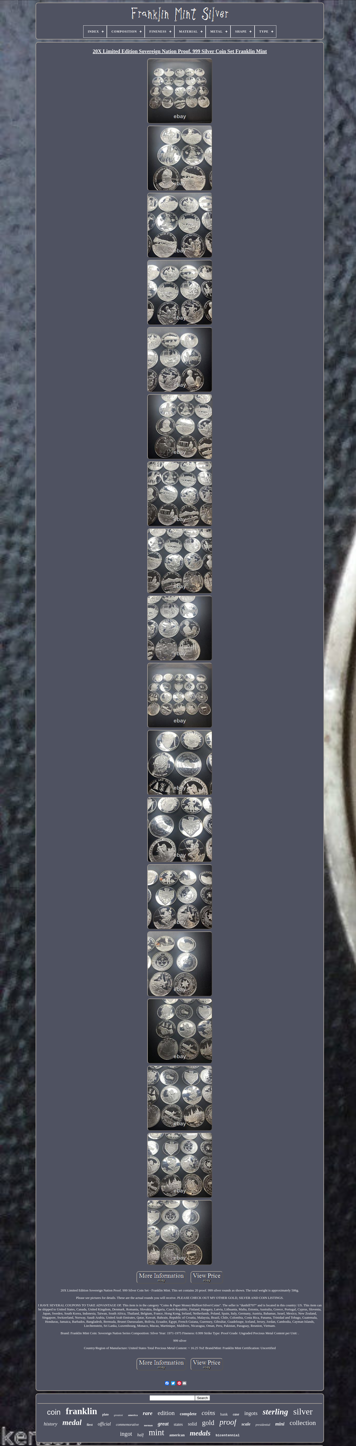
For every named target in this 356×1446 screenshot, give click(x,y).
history (50, 1424)
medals (200, 1433)
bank (224, 1414)
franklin (81, 1411)
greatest (118, 1415)
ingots (250, 1413)
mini (280, 1424)
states (178, 1424)
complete (188, 1413)
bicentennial (228, 1435)
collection (303, 1423)
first (90, 1425)
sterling (275, 1411)
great (163, 1424)
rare (148, 1413)
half (140, 1435)
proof (227, 1422)
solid (192, 1424)
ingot (126, 1434)
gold (208, 1423)
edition (166, 1413)
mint (156, 1432)
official (104, 1424)
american (177, 1435)
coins (208, 1412)
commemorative (127, 1425)
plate (105, 1414)
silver (303, 1411)
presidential (263, 1425)
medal (72, 1422)
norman (148, 1425)
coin (54, 1412)
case (236, 1414)
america (133, 1415)
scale (246, 1424)
